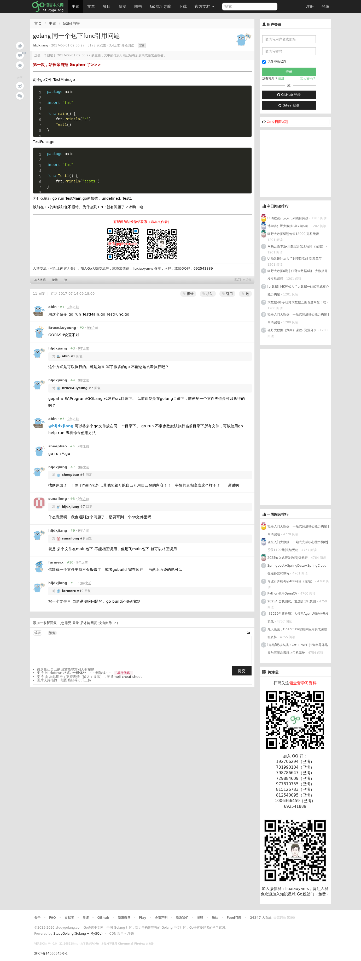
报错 (188, 294)
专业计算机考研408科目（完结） (290, 581)
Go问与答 (71, 23)
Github (103, 918)
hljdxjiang (40, 45)
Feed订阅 (234, 918)
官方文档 (204, 6)
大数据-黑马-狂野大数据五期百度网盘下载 (296, 302)
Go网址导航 (161, 5)
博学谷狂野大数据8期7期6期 (287, 226)
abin (52, 307)
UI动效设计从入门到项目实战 (287, 218)
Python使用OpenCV (282, 593)
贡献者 (69, 918)
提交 (242, 670)
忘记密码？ (308, 78)
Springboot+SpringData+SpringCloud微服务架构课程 (297, 569)
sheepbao (57, 446)
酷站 (215, 918)
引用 (227, 294)
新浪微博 (124, 918)
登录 (325, 6)
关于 (37, 918)
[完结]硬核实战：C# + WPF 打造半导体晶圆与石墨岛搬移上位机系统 (297, 649)
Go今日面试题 (277, 122)
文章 (91, 6)
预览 (52, 633)
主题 (75, 6)
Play (142, 918)
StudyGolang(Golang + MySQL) (77, 933)
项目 (107, 6)
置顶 (141, 45)
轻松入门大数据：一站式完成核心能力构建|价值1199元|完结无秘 (297, 546)
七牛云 (129, 933)
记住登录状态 (274, 62)
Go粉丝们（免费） (313, 894)
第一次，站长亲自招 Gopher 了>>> (67, 64)
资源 (122, 6)
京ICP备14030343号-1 (51, 953)
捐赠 (200, 918)
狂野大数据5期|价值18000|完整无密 (293, 234)
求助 (207, 294)
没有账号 (105, 623)
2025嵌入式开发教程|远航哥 (287, 558)
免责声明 (161, 918)
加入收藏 (40, 280)
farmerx (55, 562)
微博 (55, 280)
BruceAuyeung (62, 328)
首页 (38, 23)
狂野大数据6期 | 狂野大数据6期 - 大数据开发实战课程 (297, 275)
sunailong (57, 499)
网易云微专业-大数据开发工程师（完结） (296, 246)
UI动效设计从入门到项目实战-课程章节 (294, 258)
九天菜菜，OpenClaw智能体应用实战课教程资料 (297, 633)
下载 (183, 6)
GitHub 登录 (289, 95)
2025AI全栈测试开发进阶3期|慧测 (292, 601)
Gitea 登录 (288, 105)
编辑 (37, 633)
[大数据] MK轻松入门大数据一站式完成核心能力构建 (298, 290)
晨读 (86, 918)
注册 (310, 6)
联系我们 (182, 918)
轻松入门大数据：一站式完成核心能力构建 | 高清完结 (298, 318)
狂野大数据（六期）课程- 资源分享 (292, 330)
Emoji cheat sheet (126, 677)
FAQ (52, 918)
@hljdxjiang (61, 426)
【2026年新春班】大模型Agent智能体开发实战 (298, 617)
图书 (138, 6)
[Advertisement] (299, 162)
